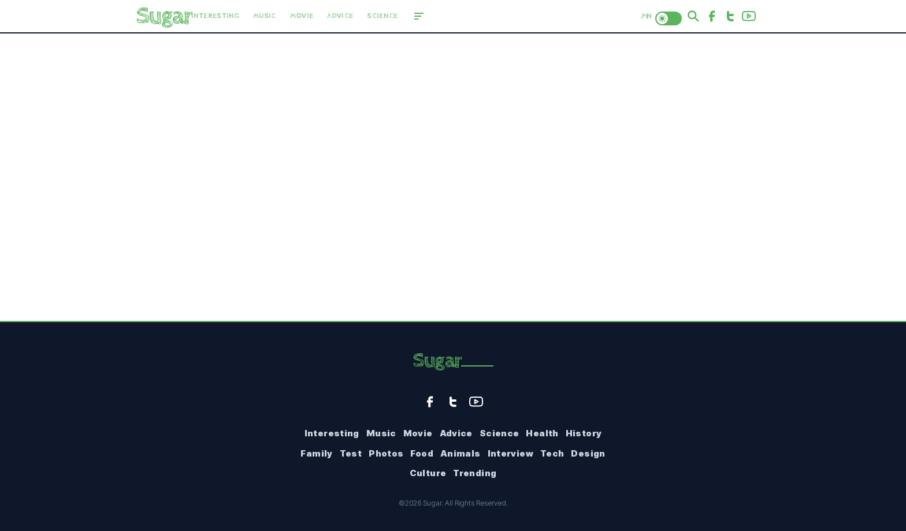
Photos (386, 453)
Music (264, 16)
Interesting (215, 16)
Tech (552, 453)
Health (542, 433)
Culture (428, 473)
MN (646, 16)
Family (316, 453)
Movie (302, 16)
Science (382, 16)
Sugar (437, 361)
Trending (474, 473)
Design (588, 453)
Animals (460, 453)
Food (421, 453)
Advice (340, 16)
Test (351, 453)
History (584, 433)
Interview (510, 453)
